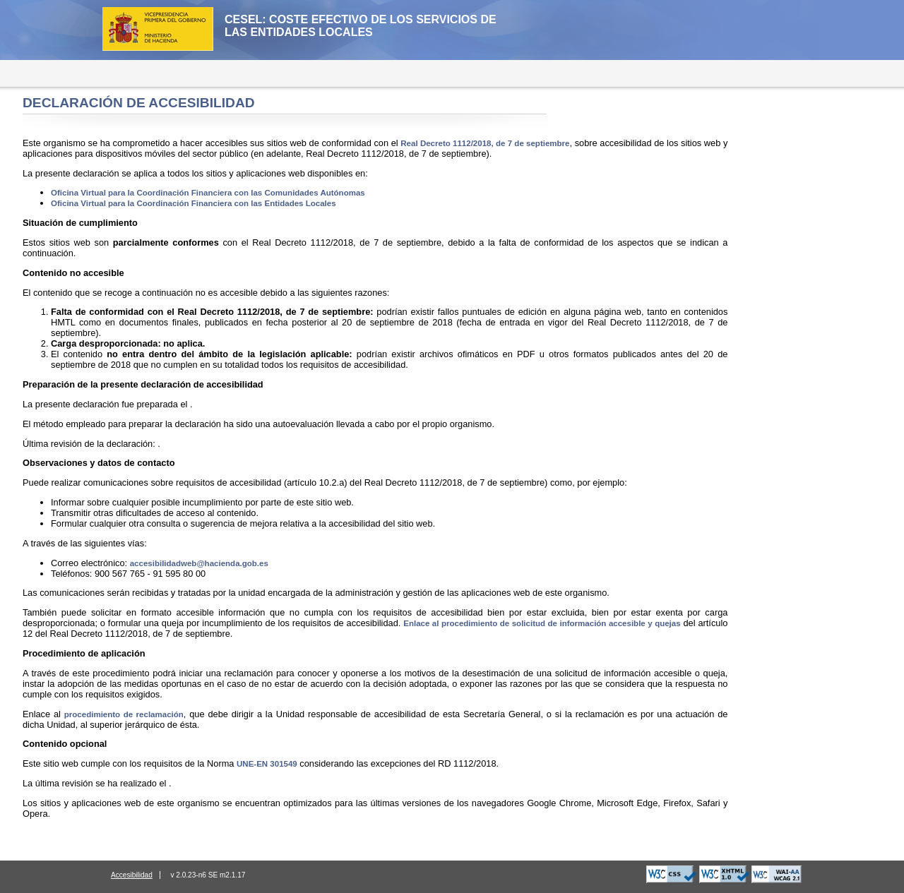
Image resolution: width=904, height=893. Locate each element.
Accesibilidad (132, 875)
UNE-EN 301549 (267, 764)
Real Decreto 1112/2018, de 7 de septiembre (484, 143)
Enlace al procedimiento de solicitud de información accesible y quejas (541, 623)
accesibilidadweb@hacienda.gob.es (199, 563)
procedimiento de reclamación (124, 714)
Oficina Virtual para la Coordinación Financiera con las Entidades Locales (193, 203)
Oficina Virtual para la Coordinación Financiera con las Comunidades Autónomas (208, 192)
